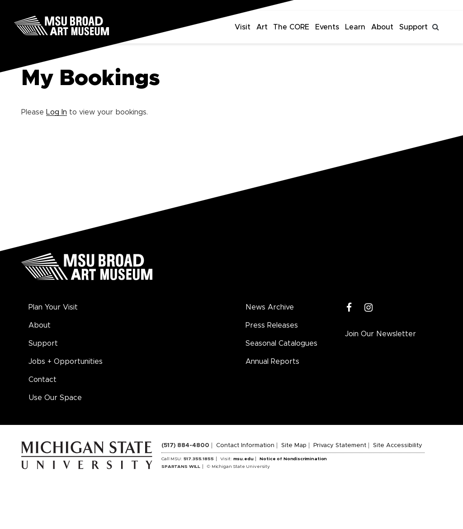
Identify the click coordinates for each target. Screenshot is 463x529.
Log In (56, 112)
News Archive (270, 307)
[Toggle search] (435, 27)
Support (413, 27)
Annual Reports (272, 361)
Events (327, 27)
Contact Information (245, 445)
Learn (355, 27)
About (382, 27)
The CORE (291, 27)
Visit (242, 27)
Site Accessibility (397, 445)
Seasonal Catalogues (281, 343)
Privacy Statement (339, 445)
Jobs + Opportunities (65, 361)
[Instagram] (368, 308)
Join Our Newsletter (380, 334)
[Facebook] (349, 308)
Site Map (294, 445)
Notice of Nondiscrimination (293, 459)
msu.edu (243, 459)
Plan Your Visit (53, 307)
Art (262, 27)
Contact (42, 379)
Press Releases (272, 325)
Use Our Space (55, 397)
